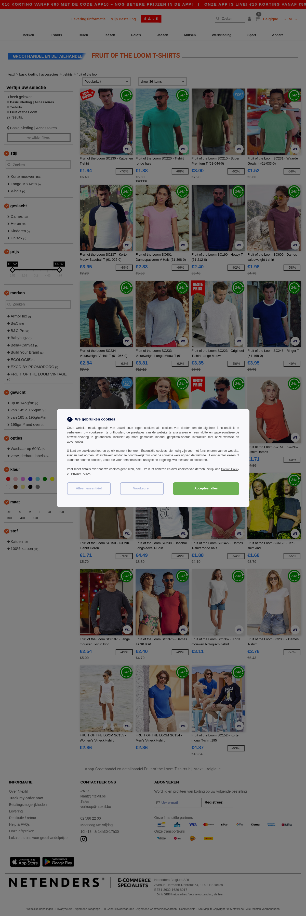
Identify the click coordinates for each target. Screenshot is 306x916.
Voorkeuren (142, 488)
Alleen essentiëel (89, 488)
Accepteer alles (206, 488)
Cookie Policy (230, 469)
